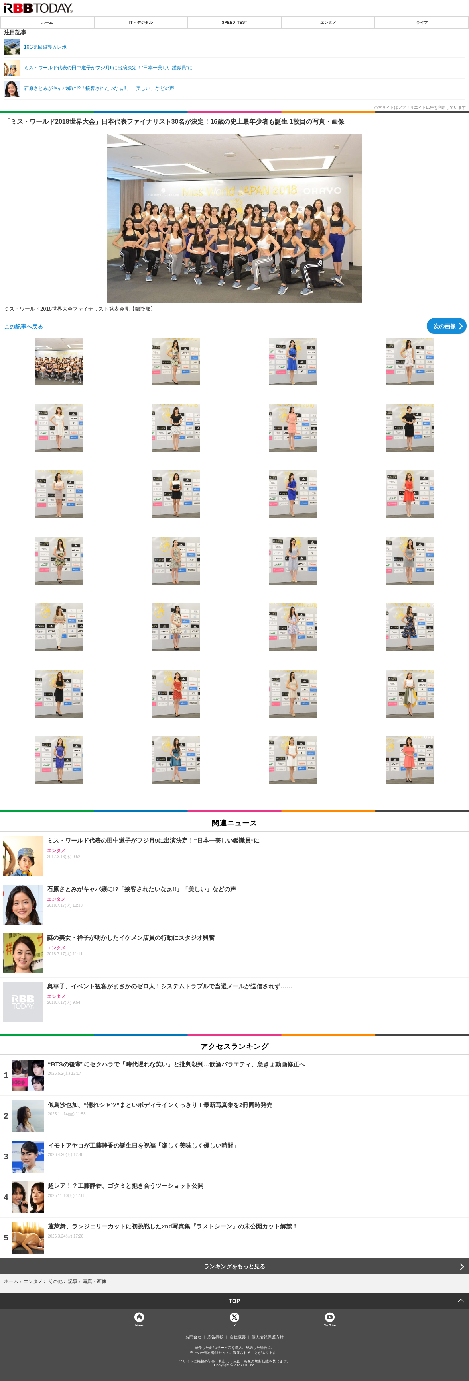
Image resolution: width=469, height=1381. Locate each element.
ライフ (422, 22)
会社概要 (238, 1337)
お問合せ (193, 1337)
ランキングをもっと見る (234, 1266)
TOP (234, 1301)
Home (139, 1325)
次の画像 (445, 326)
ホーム (47, 22)
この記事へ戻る (23, 326)
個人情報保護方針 (268, 1337)
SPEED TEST (234, 22)
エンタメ (328, 22)
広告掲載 (215, 1337)
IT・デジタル (141, 22)
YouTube (330, 1325)
